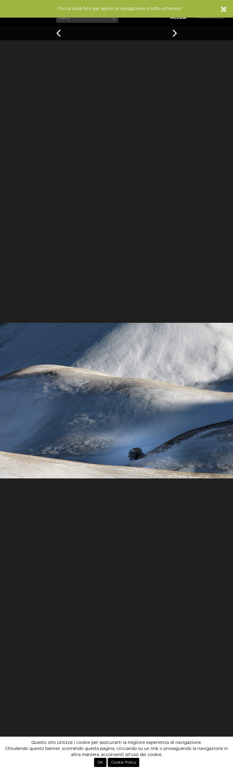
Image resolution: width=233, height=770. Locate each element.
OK (100, 762)
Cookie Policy (123, 762)
